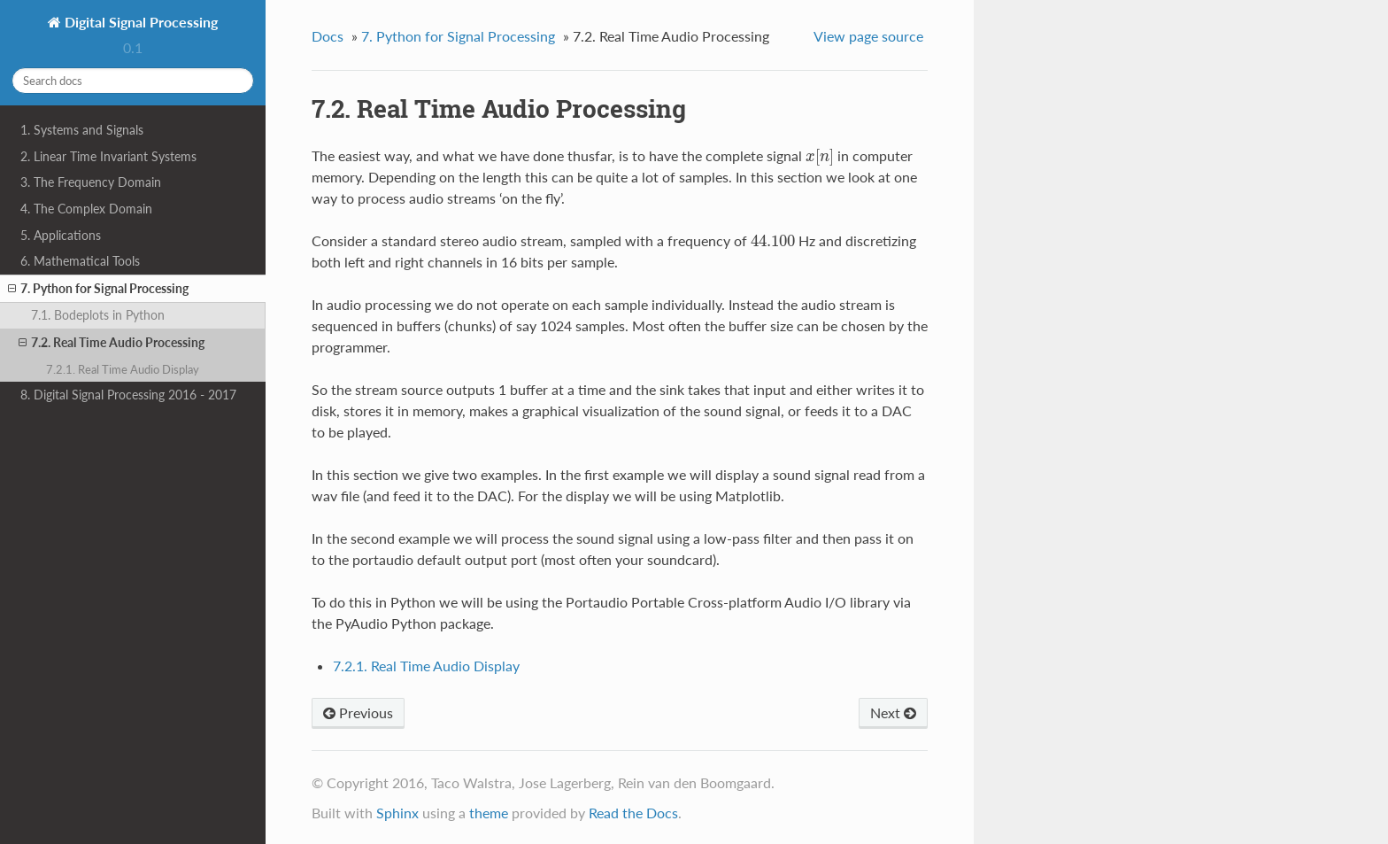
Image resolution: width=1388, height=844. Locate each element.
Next (893, 712)
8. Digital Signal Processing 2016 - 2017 (128, 394)
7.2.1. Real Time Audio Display (122, 369)
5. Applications (60, 235)
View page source (868, 35)
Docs (327, 35)
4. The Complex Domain (86, 208)
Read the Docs (633, 812)
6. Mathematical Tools (80, 260)
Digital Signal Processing (139, 21)
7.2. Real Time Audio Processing (111, 343)
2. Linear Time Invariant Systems (108, 156)
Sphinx (397, 812)
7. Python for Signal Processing (98, 289)
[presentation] (820, 155)
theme (488, 812)
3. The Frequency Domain (90, 182)
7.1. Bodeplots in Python (98, 314)
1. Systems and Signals (81, 129)
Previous (358, 712)
